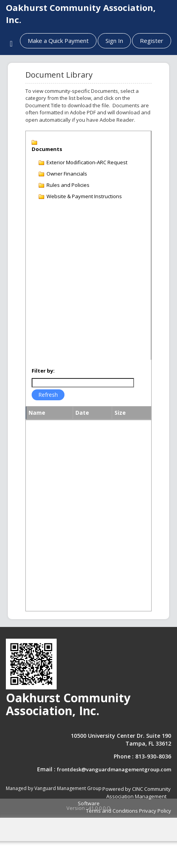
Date (82, 412)
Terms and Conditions (112, 810)
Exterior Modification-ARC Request (86, 162)
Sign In (114, 40)
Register (151, 40)
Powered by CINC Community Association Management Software (124, 796)
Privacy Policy (155, 810)
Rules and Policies (67, 184)
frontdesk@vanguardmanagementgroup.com (114, 769)
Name (37, 412)
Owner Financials (66, 173)
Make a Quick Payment (58, 40)
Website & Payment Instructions (84, 196)
